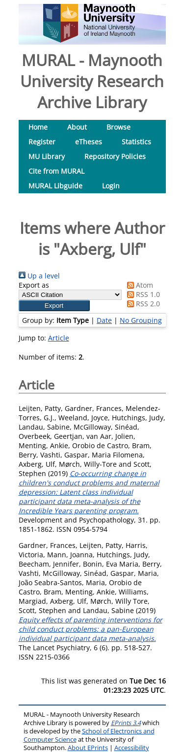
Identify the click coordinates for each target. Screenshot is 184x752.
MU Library (46, 156)
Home (38, 127)
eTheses (88, 141)
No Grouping (141, 320)
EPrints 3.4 (126, 723)
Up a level (39, 275)
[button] (54, 305)
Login (111, 185)
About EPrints (88, 748)
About (77, 127)
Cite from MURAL (56, 171)
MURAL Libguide (55, 185)
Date (104, 320)
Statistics (136, 141)
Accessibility (131, 748)
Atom (138, 285)
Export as (34, 285)
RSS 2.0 (142, 303)
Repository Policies (115, 156)
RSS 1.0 (142, 294)
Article (58, 337)
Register (41, 141)
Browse (118, 127)
